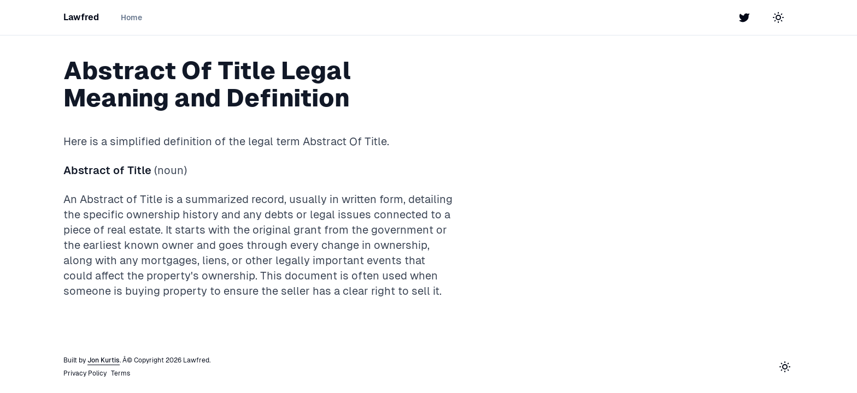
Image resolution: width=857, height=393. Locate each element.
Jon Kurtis (103, 360)
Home (131, 17)
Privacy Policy (85, 373)
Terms (120, 373)
